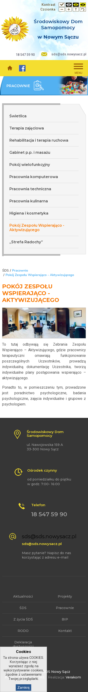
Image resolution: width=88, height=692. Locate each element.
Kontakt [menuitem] (65, 631)
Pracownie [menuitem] (65, 608)
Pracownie (20, 270)
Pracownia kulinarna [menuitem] (28, 201)
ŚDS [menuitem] (23, 608)
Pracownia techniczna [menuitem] (30, 189)
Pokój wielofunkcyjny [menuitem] (29, 164)
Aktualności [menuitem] (23, 596)
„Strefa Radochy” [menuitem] (26, 242)
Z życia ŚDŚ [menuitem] (23, 619)
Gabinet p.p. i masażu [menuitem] (29, 152)
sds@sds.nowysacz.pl (68, 54)
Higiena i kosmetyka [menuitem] (28, 213)
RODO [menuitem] (23, 631)
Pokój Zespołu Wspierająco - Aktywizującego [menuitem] (36, 227)
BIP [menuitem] (65, 619)
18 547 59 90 (25, 55)
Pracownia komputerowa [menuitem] (33, 177)
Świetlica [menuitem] (18, 116)
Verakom (73, 677)
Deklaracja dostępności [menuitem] (23, 644)
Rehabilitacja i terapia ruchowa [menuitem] (38, 140)
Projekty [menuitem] (65, 596)
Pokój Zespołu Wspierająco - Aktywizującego (40, 275)
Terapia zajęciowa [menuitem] (26, 128)
